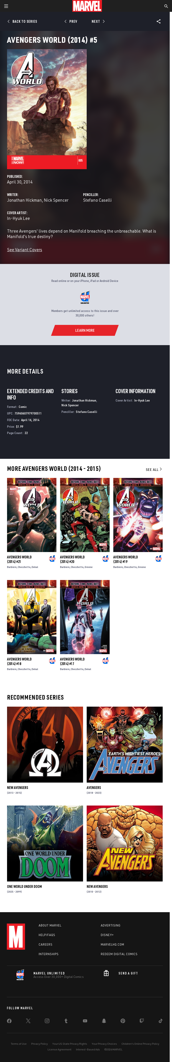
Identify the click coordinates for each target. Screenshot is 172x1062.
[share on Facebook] (9, 1022)
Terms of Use (19, 1043)
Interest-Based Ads (88, 1049)
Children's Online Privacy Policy (140, 1043)
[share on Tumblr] (66, 1021)
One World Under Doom (24, 886)
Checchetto (24, 567)
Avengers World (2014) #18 (19, 661)
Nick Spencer (56, 200)
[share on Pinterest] (123, 1021)
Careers (46, 944)
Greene (89, 567)
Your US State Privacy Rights (69, 1043)
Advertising (111, 925)
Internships (49, 954)
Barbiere (12, 567)
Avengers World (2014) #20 (72, 559)
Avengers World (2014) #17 (72, 661)
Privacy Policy (39, 1043)
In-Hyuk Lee (18, 218)
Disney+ (107, 935)
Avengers (94, 787)
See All (154, 469)
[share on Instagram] (47, 1021)
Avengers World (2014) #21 (19, 559)
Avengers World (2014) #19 (125, 559)
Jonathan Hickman (24, 200)
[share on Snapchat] (104, 1021)
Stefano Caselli (97, 200)
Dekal (35, 567)
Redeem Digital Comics (119, 954)
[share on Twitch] (141, 1021)
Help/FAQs (47, 935)
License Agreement (59, 1049)
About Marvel (50, 925)
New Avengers (17, 787)
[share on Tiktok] (160, 1021)
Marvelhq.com (112, 944)
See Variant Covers (24, 249)
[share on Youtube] (85, 1021)
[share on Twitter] (28, 1021)
